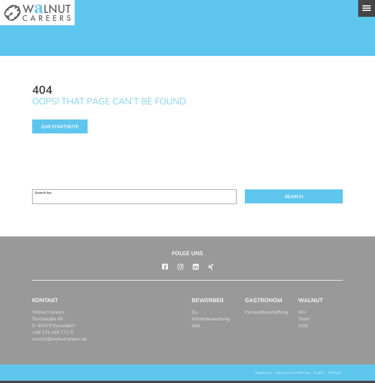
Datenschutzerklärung (293, 372)
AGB (303, 325)
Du (195, 312)
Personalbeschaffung (266, 312)
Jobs (196, 325)
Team (304, 318)
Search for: (43, 193)
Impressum (263, 372)
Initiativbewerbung (211, 318)
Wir (302, 312)
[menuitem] (319, 373)
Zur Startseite (60, 126)
